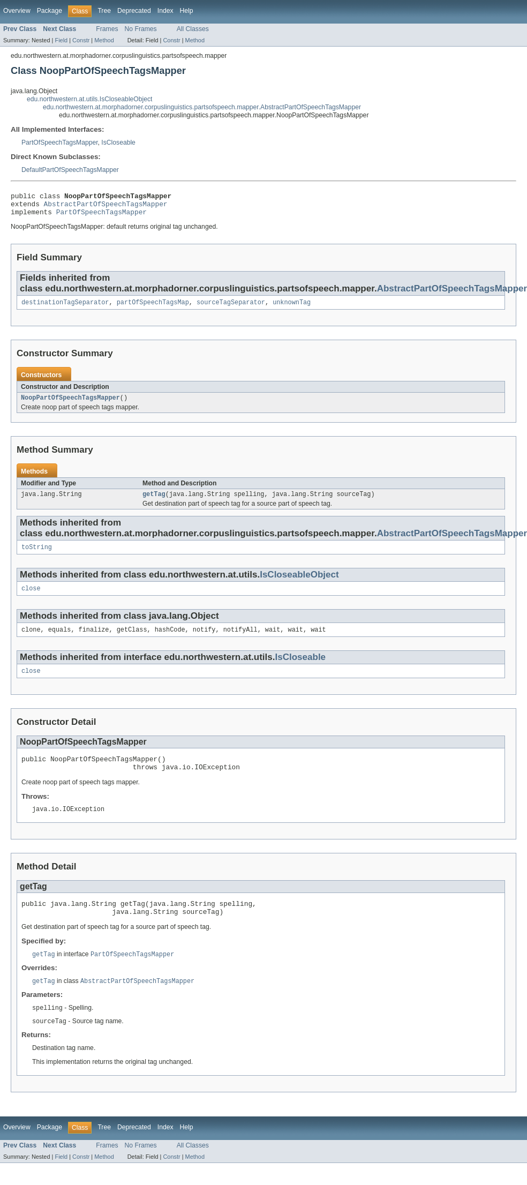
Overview (17, 10)
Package (49, 10)
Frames (107, 29)
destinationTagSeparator (65, 308)
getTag (153, 502)
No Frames (141, 29)
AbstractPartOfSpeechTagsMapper (106, 207)
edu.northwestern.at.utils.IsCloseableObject (89, 99)
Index (165, 10)
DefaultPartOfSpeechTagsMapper (70, 170)
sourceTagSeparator (231, 308)
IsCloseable (118, 142)
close (31, 598)
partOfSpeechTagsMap (153, 308)
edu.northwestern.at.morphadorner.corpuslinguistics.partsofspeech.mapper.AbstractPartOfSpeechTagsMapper (202, 107)
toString (36, 556)
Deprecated (134, 10)
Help (186, 10)
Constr (80, 40)
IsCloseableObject (299, 584)
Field (61, 40)
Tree (104, 10)
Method (104, 40)
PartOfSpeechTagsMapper (59, 142)
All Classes (193, 29)
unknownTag (292, 308)
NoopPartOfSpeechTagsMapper (70, 404)
